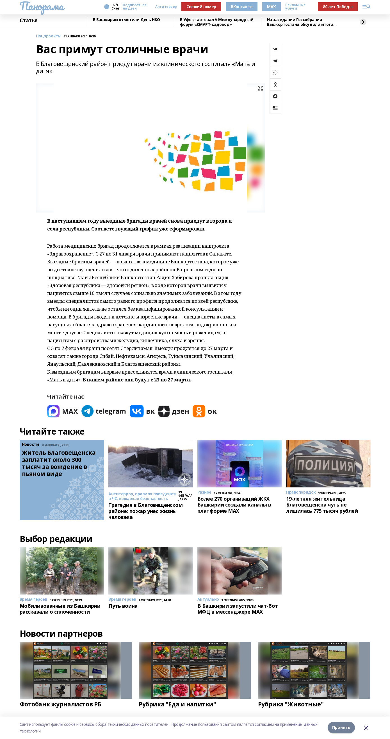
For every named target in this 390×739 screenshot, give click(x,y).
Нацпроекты (48, 36)
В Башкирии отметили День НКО (126, 19)
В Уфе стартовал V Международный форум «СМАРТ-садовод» (217, 22)
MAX (271, 6)
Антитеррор (166, 6)
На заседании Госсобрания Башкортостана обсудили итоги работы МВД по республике (300, 22)
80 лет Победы (338, 6)
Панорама (42, 5)
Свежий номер (201, 6)
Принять (341, 727)
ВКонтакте (241, 6)
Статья (29, 20)
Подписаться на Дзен (134, 6)
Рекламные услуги (295, 6)
